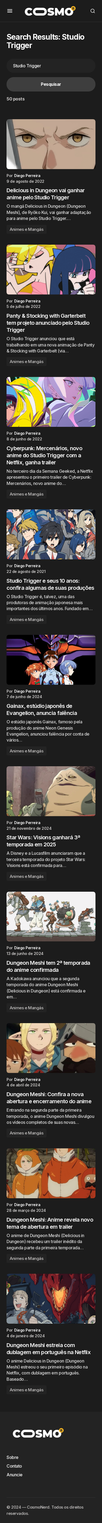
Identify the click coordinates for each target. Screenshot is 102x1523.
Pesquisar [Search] (51, 84)
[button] (10, 11)
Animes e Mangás (26, 229)
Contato (14, 1466)
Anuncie (15, 1474)
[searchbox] (51, 66)
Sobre (12, 1457)
